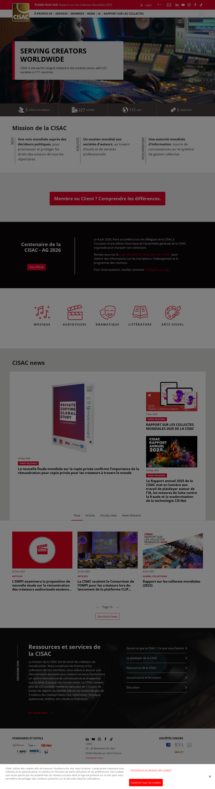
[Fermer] (210, 778)
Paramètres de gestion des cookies (151, 772)
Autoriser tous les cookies (146, 785)
